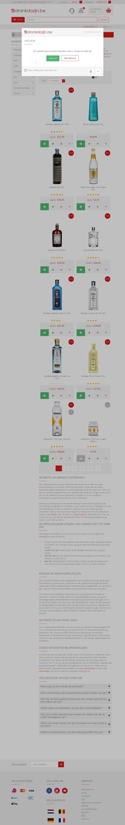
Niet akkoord (70, 58)
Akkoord (53, 58)
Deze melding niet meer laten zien (42, 70)
